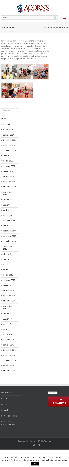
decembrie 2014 (9, 365)
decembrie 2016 (9, 350)
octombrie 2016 (9, 360)
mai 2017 (7, 324)
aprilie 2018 (7, 269)
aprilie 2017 (7, 329)
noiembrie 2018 (9, 236)
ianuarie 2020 (8, 171)
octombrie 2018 (9, 241)
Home (45, 27)
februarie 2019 (9, 220)
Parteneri (5, 404)
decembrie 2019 (9, 176)
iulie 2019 (7, 199)
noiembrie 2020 (9, 145)
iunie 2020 (7, 155)
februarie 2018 (9, 280)
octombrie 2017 (9, 301)
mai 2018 (7, 264)
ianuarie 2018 (8, 285)
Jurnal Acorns (52, 27)
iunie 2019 (7, 205)
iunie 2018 (7, 259)
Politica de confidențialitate (8, 422)
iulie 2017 (7, 313)
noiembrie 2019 (9, 181)
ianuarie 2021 (8, 135)
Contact (4, 410)
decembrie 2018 (9, 231)
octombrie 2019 (9, 187)
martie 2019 (8, 215)
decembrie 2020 (9, 140)
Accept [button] (34, 464)
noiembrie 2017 (9, 295)
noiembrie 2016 (9, 355)
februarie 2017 (9, 339)
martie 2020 (8, 161)
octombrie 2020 (9, 150)
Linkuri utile (6, 392)
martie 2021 (8, 129)
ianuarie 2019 (8, 225)
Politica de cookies (9, 416)
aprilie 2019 (7, 210)
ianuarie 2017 (8, 345)
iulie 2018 (7, 254)
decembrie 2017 (9, 290)
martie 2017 (8, 334)
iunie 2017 (7, 319)
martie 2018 (8, 275)
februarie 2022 (9, 124)
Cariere (4, 398)
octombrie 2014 (9, 371)
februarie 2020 (9, 166)
